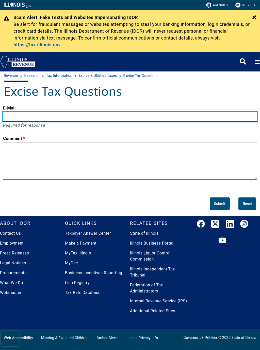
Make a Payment (80, 243)
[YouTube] (222, 241)
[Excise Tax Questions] (141, 76)
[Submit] (220, 203)
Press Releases (14, 253)
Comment (12, 138)
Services (245, 5)
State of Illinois (144, 233)
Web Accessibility (18, 338)
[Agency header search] (243, 61)
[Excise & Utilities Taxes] (98, 76)
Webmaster (11, 292)
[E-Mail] (130, 117)
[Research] (32, 76)
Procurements (13, 272)
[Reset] (247, 203)
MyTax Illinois (78, 253)
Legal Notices (13, 263)
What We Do (11, 282)
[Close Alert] (254, 18)
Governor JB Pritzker (201, 338)
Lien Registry (77, 282)
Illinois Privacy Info (142, 338)
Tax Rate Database (83, 292)
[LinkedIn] (230, 225)
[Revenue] (11, 76)
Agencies (217, 5)
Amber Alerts (108, 338)
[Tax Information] (59, 76)
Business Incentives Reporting (93, 272)
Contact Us (10, 233)
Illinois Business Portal (151, 243)
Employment (12, 243)
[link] (201, 225)
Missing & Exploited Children (64, 338)
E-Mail (9, 107)
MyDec (71, 263)
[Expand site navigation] (257, 61)
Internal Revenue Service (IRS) (158, 301)
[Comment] (130, 161)
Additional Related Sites (152, 310)
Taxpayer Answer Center (88, 233)
